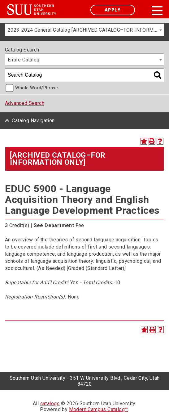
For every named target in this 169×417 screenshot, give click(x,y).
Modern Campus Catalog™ (98, 409)
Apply (113, 9)
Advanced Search (24, 103)
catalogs (50, 403)
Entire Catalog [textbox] (24, 60)
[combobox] (84, 30)
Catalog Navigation (33, 120)
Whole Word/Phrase (36, 88)
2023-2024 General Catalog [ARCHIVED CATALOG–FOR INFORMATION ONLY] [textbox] (86, 30)
